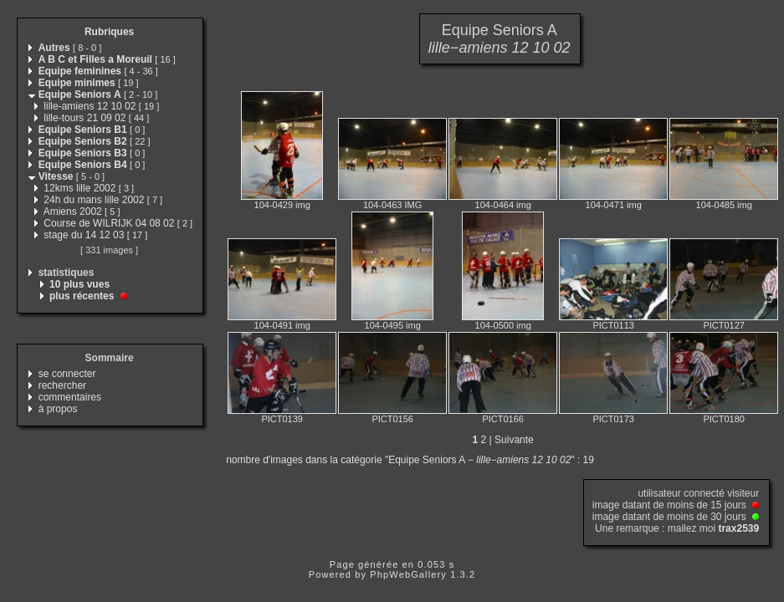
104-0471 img (614, 205)
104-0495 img (393, 325)
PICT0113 (613, 325)
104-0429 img (282, 205)
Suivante (514, 440)
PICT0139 (282, 419)
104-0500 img (503, 325)
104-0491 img (282, 325)
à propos (58, 409)
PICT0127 (724, 325)
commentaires (69, 397)
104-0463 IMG (392, 205)
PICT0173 (613, 419)
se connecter (67, 374)
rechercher (62, 385)
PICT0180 (724, 419)
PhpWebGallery (408, 574)
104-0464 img (503, 205)
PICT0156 (392, 419)
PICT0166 (503, 419)
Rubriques (109, 32)
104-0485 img (724, 205)
